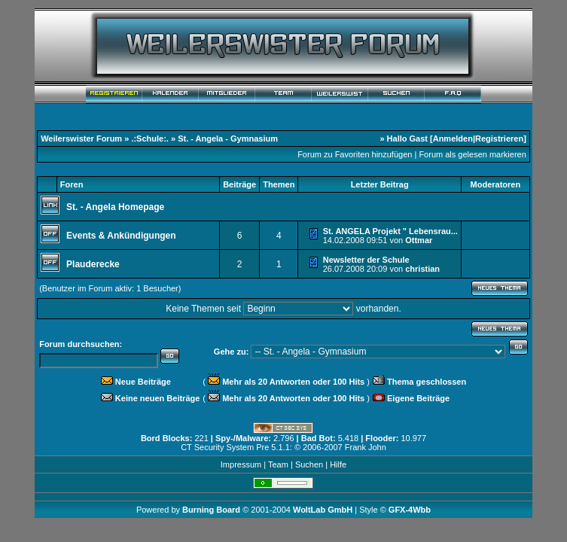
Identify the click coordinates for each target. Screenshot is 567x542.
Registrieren (499, 138)
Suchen (309, 464)
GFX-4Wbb (410, 509)
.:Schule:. (150, 138)
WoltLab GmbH (322, 509)
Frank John (365, 447)
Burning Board (212, 509)
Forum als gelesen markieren (472, 154)
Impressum (241, 464)
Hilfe (338, 464)
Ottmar (418, 240)
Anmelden (453, 138)
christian (422, 268)
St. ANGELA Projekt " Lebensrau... (390, 231)
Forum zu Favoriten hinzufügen (354, 154)
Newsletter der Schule (366, 259)
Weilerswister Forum (81, 138)
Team (278, 464)
